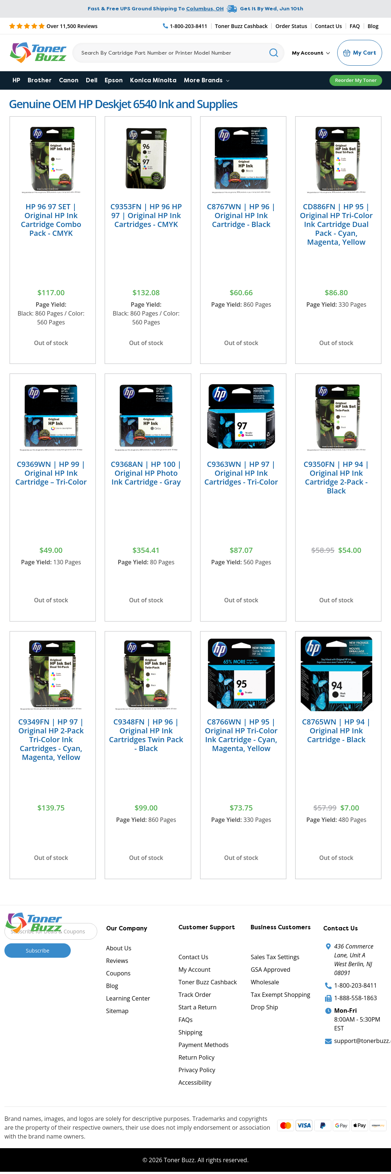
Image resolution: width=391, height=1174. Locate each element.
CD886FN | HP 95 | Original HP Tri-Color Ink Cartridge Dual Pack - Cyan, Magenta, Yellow (336, 224)
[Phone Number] (185, 26)
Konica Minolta (153, 80)
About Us (119, 950)
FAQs (185, 1022)
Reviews (117, 963)
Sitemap (117, 1013)
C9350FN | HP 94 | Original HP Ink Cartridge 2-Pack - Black (336, 478)
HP (16, 80)
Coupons (118, 975)
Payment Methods (203, 1047)
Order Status (291, 26)
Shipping (190, 1034)
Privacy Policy (196, 1072)
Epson (114, 80)
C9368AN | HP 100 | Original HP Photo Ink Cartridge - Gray (146, 474)
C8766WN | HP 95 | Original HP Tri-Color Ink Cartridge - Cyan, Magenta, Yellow (241, 736)
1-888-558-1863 (355, 1000)
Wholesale (265, 984)
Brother (40, 80)
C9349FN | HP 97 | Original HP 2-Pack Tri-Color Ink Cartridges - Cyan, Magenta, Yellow (51, 741)
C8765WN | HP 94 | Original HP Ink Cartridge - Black (336, 732)
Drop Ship (264, 1009)
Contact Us (328, 26)
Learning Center (128, 1000)
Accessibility (194, 1085)
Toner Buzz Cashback (241, 26)
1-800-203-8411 (355, 988)
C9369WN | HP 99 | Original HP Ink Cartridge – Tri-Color (51, 474)
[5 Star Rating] (53, 26)
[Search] (178, 53)
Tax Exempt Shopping (280, 997)
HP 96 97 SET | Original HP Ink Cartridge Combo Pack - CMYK (51, 220)
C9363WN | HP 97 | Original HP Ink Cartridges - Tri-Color (241, 474)
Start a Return (197, 1009)
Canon (68, 80)
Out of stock (51, 343)
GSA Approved (270, 972)
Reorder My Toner (356, 80)
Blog (373, 26)
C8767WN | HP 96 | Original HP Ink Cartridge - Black (241, 215)
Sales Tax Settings (275, 959)
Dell (91, 80)
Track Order (194, 997)
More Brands (206, 80)
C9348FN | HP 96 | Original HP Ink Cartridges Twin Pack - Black (146, 736)
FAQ (355, 26)
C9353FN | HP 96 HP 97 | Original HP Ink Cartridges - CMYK (146, 215)
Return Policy (196, 1060)
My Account (311, 52)
